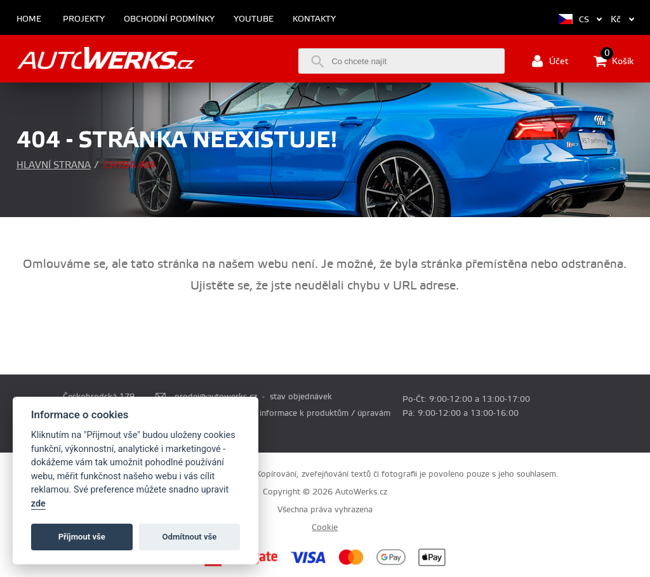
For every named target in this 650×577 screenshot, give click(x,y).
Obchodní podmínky (169, 19)
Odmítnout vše (189, 536)
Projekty (84, 19)
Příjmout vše (81, 536)
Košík (613, 61)
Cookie (325, 527)
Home (29, 19)
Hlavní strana (54, 165)
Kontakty (314, 19)
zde (38, 503)
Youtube (254, 19)
